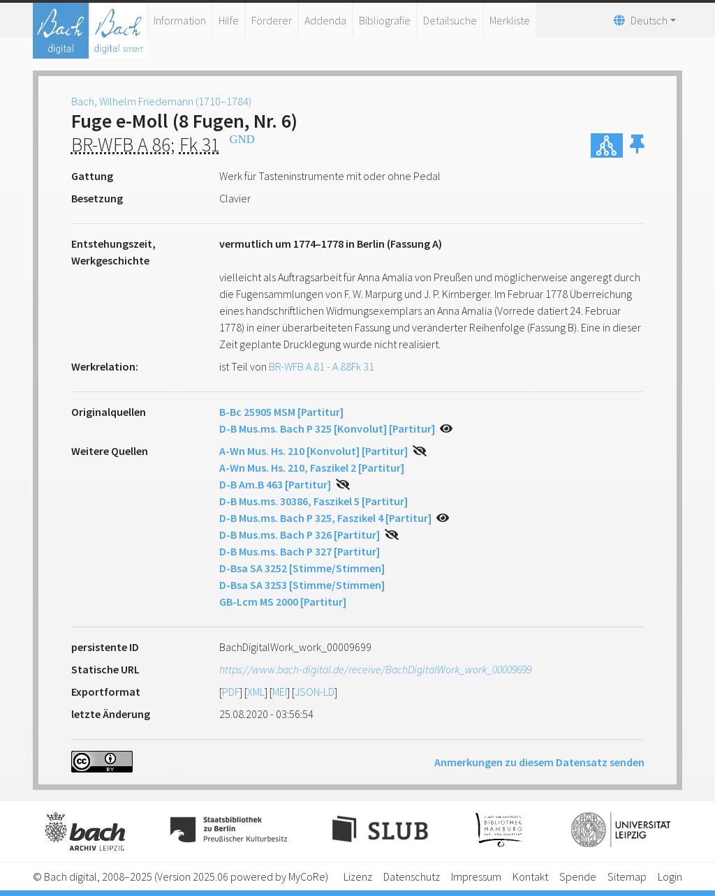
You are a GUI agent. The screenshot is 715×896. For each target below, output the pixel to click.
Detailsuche (450, 20)
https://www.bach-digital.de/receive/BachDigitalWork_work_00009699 (375, 669)
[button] (637, 145)
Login (670, 876)
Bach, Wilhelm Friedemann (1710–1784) (161, 101)
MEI (279, 692)
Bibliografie (385, 20)
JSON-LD (314, 692)
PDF (230, 692)
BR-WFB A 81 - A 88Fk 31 (321, 366)
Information (180, 20)
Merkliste (509, 20)
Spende (577, 876)
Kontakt (530, 876)
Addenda (325, 20)
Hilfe (229, 20)
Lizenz (358, 876)
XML (256, 692)
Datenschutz (411, 876)
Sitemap (627, 876)
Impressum (476, 876)
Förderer (271, 20)
